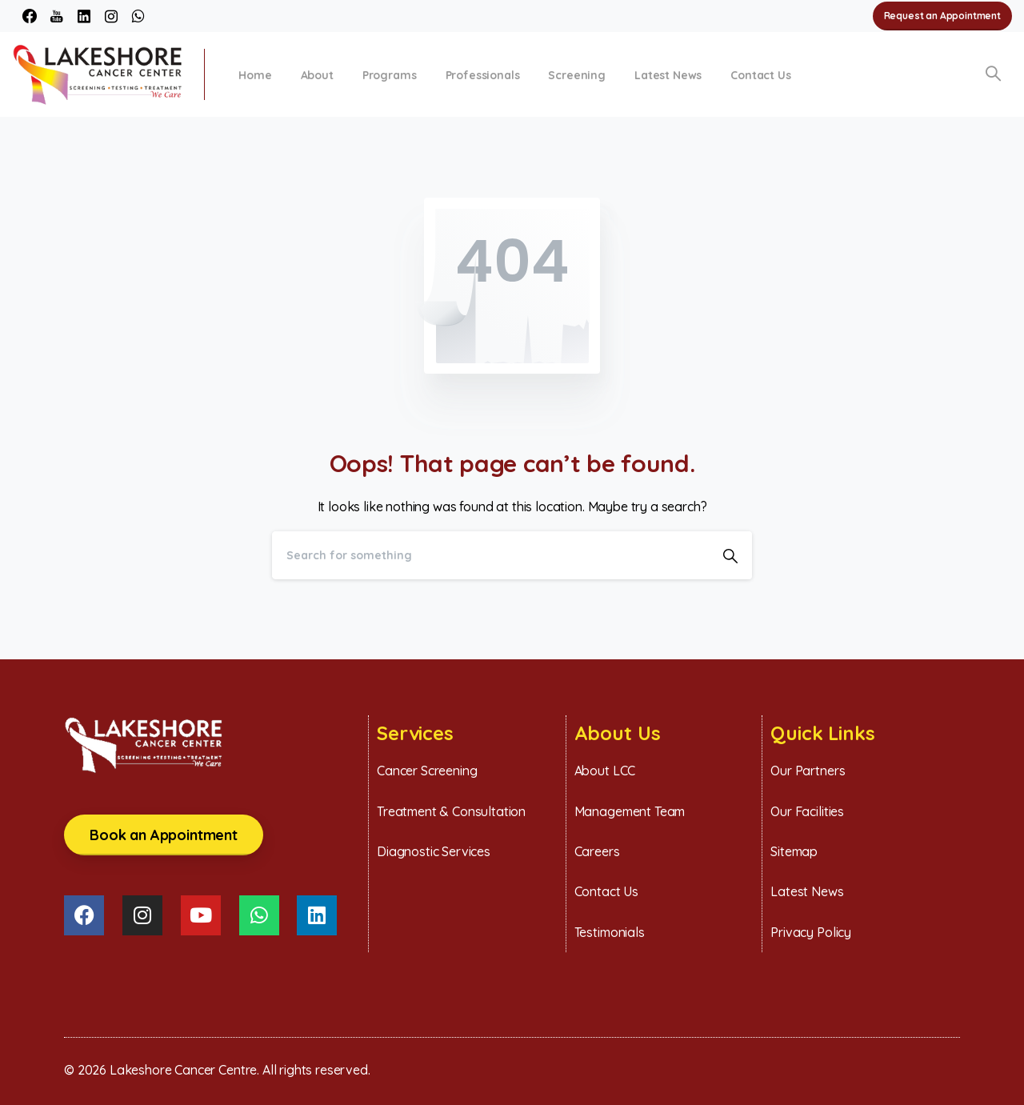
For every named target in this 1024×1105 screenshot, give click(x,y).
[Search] (490, 555)
